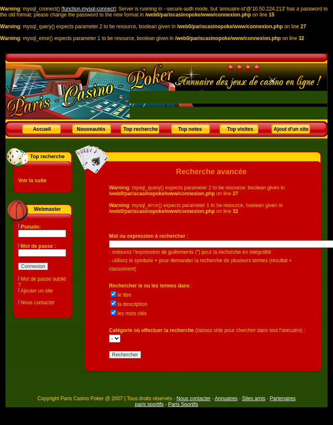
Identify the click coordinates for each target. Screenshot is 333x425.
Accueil (42, 129)
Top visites (240, 129)
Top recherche (140, 129)
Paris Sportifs (183, 404)
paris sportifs (149, 404)
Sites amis (253, 398)
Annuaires (226, 398)
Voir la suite (32, 180)
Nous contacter (38, 302)
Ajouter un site (37, 291)
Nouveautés (91, 129)
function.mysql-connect (89, 9)
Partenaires (283, 398)
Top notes (190, 129)
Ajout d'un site (291, 129)
